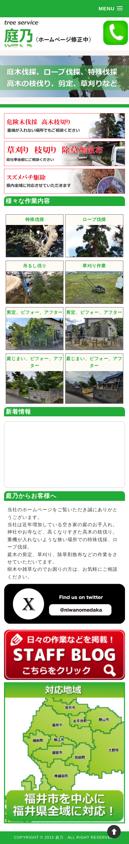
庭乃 (60, 837)
